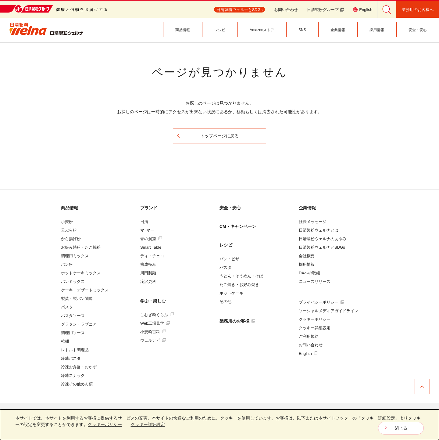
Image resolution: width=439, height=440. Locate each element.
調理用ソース (73, 332)
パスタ (67, 307)
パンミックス (73, 281)
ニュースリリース (314, 281)
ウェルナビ (153, 340)
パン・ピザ (229, 259)
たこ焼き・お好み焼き (239, 284)
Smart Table (150, 247)
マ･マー (147, 230)
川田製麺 (148, 273)
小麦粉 (67, 221)
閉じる (400, 428)
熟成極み (148, 264)
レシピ (226, 245)
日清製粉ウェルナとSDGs (322, 247)
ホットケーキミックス (81, 273)
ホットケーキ (231, 293)
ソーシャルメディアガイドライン (328, 310)
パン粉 (67, 264)
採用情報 (307, 264)
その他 (225, 301)
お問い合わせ (286, 9)
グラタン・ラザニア (79, 324)
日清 (144, 221)
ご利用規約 (309, 336)
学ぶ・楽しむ (153, 300)
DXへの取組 (309, 273)
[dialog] (219, 424)
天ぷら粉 (69, 230)
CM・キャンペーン (238, 226)
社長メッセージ (313, 221)
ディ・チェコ (152, 256)
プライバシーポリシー (321, 302)
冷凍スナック (73, 375)
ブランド (148, 207)
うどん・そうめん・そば (241, 276)
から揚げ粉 (71, 238)
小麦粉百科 (153, 332)
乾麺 (65, 341)
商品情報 (69, 207)
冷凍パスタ (71, 358)
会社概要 (307, 256)
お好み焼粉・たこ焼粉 (81, 247)
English (308, 353)
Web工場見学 (155, 323)
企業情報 (307, 207)
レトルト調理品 (75, 350)
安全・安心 (230, 207)
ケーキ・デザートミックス (85, 290)
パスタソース (73, 315)
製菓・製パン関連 (77, 298)
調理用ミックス (75, 256)
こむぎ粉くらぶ (157, 314)
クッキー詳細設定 (314, 328)
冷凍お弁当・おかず (79, 367)
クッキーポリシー (314, 319)
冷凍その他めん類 (77, 384)
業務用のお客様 (237, 321)
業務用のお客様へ (418, 9)
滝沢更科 (148, 281)
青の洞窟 (151, 238)
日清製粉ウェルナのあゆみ (322, 238)
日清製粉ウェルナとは (318, 230)
